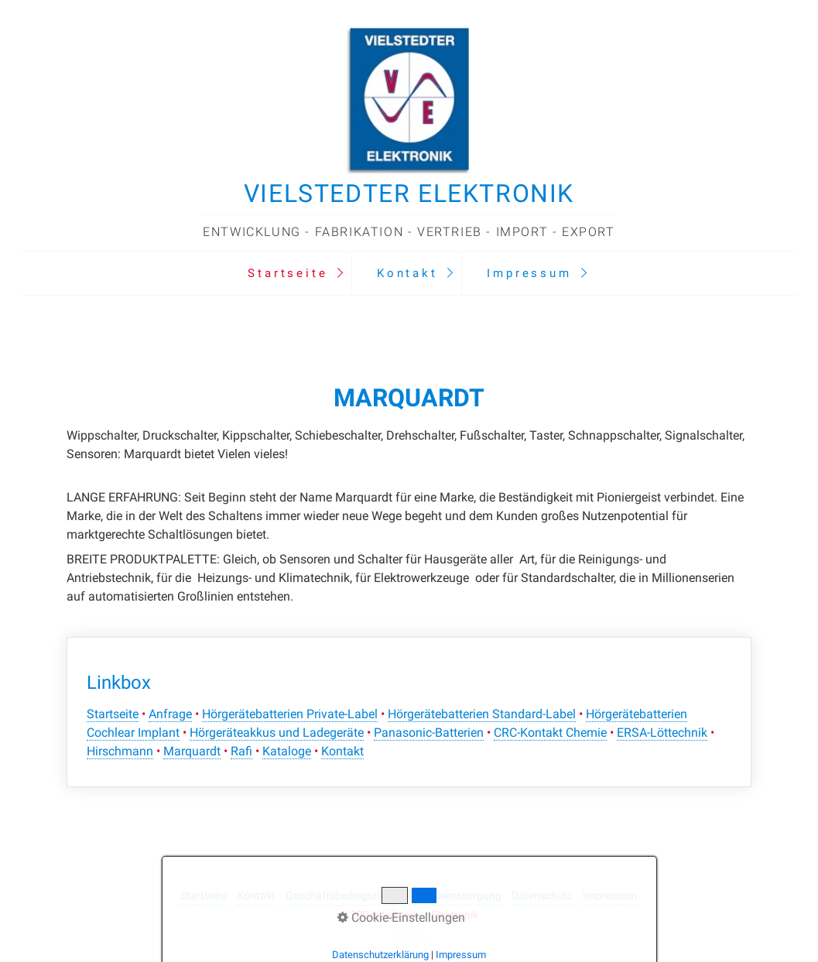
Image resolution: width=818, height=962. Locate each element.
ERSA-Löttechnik (662, 732)
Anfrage (170, 714)
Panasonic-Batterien (429, 732)
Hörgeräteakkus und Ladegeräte (277, 732)
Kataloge (286, 751)
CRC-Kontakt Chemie (550, 732)
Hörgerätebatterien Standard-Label (482, 714)
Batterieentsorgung (454, 895)
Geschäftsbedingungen (342, 895)
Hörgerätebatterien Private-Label (290, 714)
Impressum (529, 273)
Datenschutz (542, 895)
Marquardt (192, 751)
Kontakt (407, 273)
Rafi (241, 751)
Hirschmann (120, 751)
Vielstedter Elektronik (409, 193)
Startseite (287, 273)
